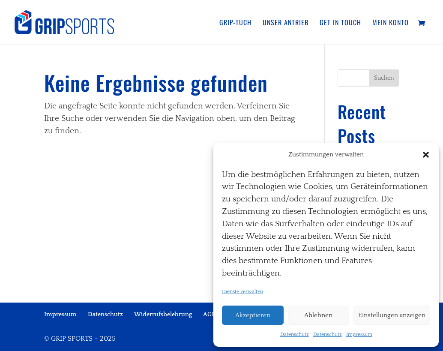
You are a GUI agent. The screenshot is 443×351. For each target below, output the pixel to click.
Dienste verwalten (242, 291)
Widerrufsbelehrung (163, 314)
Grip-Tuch (235, 23)
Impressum (359, 334)
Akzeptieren (252, 315)
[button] (426, 154)
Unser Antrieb (285, 23)
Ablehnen (318, 315)
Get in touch (340, 23)
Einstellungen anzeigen (391, 315)
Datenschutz (294, 334)
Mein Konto (390, 23)
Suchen (384, 78)
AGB (209, 314)
